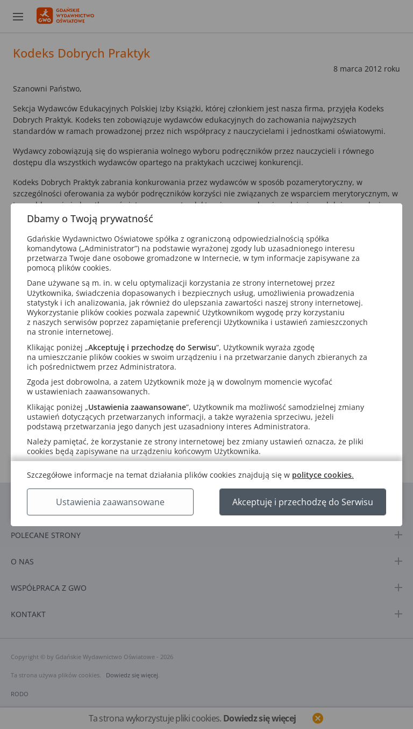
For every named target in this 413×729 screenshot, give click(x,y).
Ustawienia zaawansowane (110, 502)
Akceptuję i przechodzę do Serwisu (302, 502)
